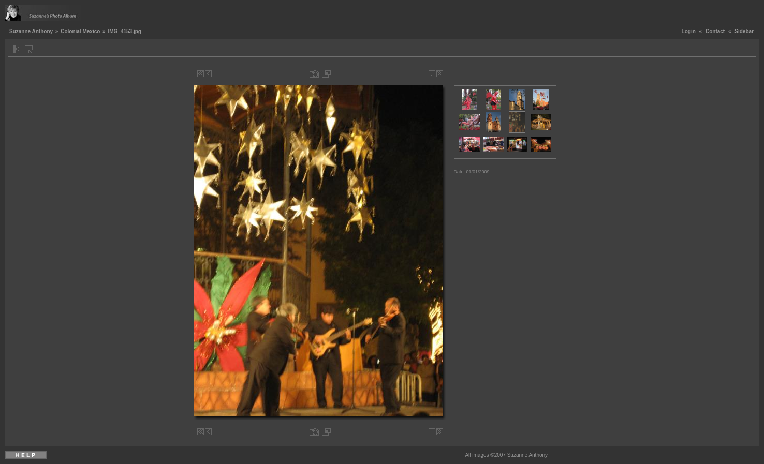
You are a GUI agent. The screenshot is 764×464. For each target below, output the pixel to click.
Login (689, 31)
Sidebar (744, 31)
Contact (715, 31)
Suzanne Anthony (31, 31)
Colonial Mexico (80, 31)
